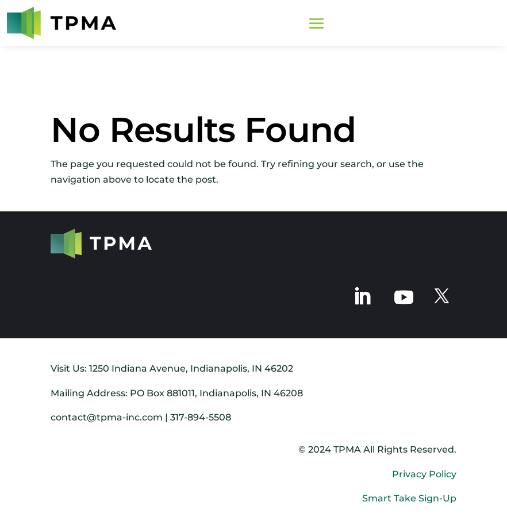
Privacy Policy (424, 474)
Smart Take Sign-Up (409, 498)
